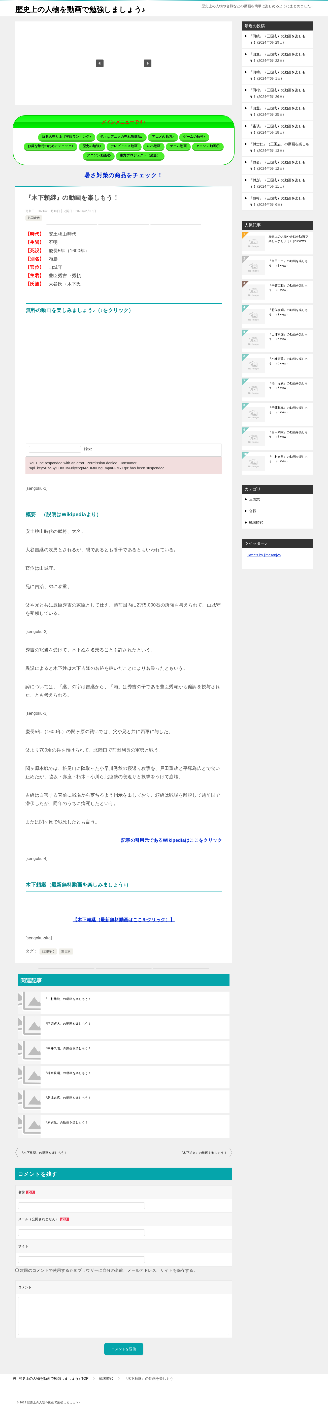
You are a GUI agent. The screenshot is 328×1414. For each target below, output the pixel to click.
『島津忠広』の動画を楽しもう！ (67, 1097)
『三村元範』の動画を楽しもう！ (67, 998)
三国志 (254, 499)
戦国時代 (34, 217)
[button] (100, 63)
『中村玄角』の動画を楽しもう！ (288, 459)
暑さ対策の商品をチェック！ (123, 175)
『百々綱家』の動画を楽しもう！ (288, 434)
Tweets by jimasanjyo (264, 555)
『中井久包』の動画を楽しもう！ (67, 1048)
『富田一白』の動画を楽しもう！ (288, 263)
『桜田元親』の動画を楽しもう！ (288, 386)
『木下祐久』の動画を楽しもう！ (203, 1152)
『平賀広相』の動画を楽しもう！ (288, 288)
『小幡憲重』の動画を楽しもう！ (288, 361)
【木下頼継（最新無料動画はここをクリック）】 (124, 919)
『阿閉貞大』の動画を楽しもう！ (67, 1023)
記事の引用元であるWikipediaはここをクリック (171, 840)
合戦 (252, 511)
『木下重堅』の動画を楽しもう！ (43, 1152)
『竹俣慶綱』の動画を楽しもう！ (288, 312)
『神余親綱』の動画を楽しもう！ (67, 1073)
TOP (53, 1378)
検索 (88, 449)
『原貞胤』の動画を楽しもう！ (66, 1122)
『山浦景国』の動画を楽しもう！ (288, 337)
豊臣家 (66, 951)
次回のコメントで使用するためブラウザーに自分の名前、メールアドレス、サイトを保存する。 (109, 1270)
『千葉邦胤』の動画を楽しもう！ (288, 410)
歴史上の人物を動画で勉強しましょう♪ (82, 8)
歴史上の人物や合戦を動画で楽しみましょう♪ (288, 239)
